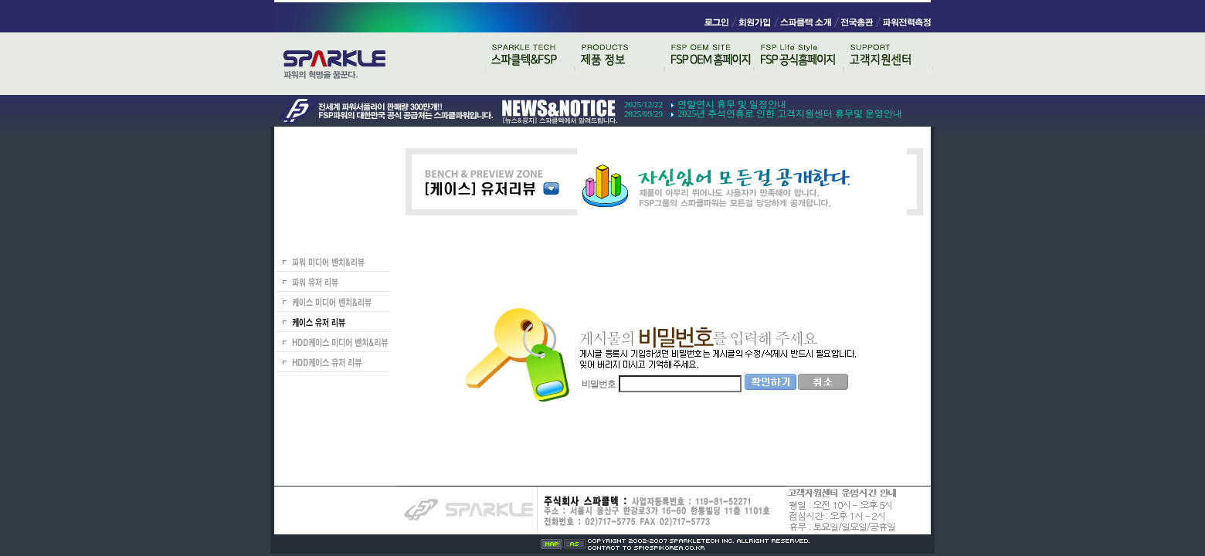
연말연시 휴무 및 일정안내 (731, 104)
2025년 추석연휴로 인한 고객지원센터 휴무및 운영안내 (789, 113)
